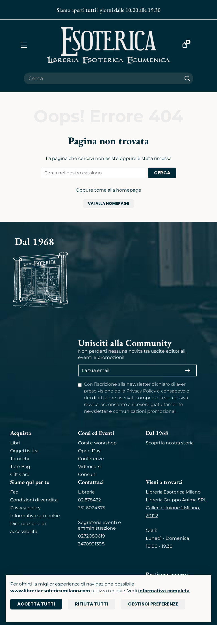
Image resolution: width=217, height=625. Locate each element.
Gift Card (20, 474)
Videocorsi (89, 466)
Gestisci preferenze (153, 604)
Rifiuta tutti (91, 604)
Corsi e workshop (97, 443)
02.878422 (89, 500)
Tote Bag (20, 466)
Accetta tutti (36, 604)
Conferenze (91, 458)
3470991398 (91, 544)
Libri (15, 443)
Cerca (162, 173)
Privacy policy (25, 507)
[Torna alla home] (108, 45)
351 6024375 (91, 507)
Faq (14, 492)
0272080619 (91, 536)
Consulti (87, 474)
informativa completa (164, 590)
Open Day (89, 450)
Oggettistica (24, 450)
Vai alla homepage (108, 203)
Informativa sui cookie (35, 515)
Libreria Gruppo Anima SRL (176, 500)
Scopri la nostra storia (170, 443)
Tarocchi (19, 458)
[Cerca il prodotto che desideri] (102, 78)
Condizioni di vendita (34, 500)
